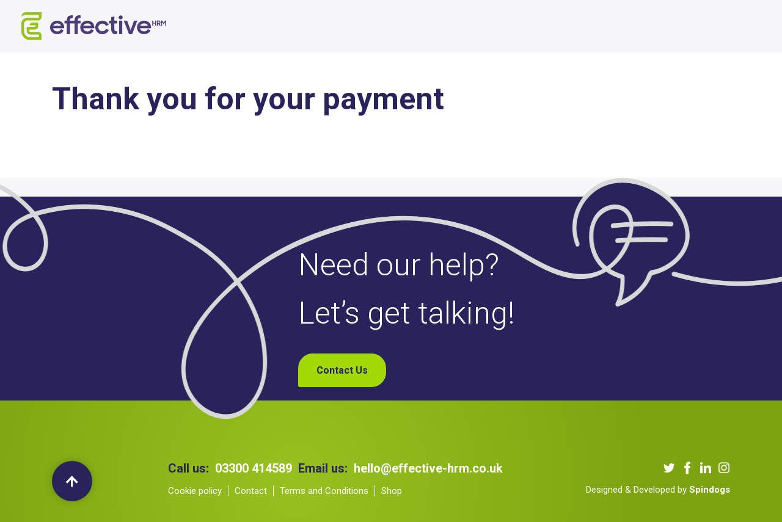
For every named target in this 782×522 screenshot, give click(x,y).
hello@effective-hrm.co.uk (428, 468)
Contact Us (568, 26)
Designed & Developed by (658, 489)
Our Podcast (460, 26)
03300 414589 (253, 468)
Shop (620, 26)
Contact (251, 490)
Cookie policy (195, 490)
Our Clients (391, 26)
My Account (673, 26)
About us (255, 26)
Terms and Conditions (324, 490)
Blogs (516, 26)
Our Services (320, 26)
